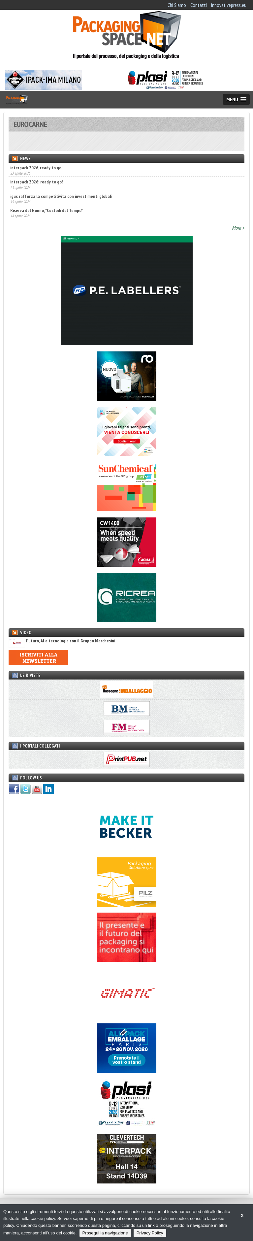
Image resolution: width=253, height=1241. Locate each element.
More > (238, 228)
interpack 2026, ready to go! (36, 167)
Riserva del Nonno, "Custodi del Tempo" (46, 210)
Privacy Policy (150, 1232)
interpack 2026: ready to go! (36, 181)
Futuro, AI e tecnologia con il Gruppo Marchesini (62, 640)
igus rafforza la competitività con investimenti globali (61, 196)
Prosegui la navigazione (105, 1232)
